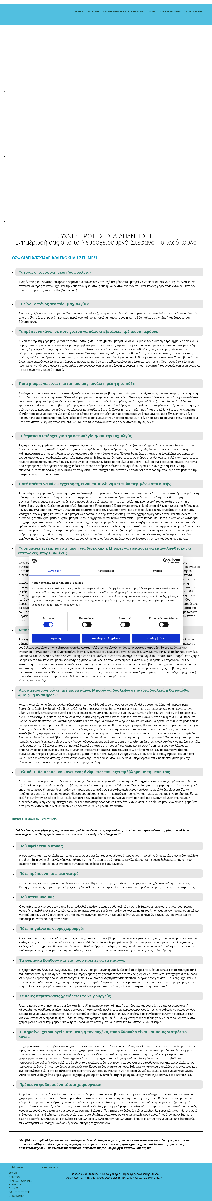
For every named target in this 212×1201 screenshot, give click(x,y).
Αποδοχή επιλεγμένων (106, 638)
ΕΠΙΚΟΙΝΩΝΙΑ (194, 11)
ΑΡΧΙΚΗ (78, 11)
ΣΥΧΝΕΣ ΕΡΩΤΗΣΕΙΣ (171, 11)
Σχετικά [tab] (157, 570)
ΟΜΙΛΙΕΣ (152, 11)
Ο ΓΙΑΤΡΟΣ (93, 11)
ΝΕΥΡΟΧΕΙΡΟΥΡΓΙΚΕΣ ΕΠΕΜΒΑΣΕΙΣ (123, 11)
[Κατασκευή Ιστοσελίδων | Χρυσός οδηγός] (44, 1184)
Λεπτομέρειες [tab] (106, 570)
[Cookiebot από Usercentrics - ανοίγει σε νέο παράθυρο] (165, 560)
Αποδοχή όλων (156, 638)
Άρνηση (56, 638)
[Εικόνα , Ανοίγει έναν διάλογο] (109, 91)
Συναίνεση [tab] (54, 570)
